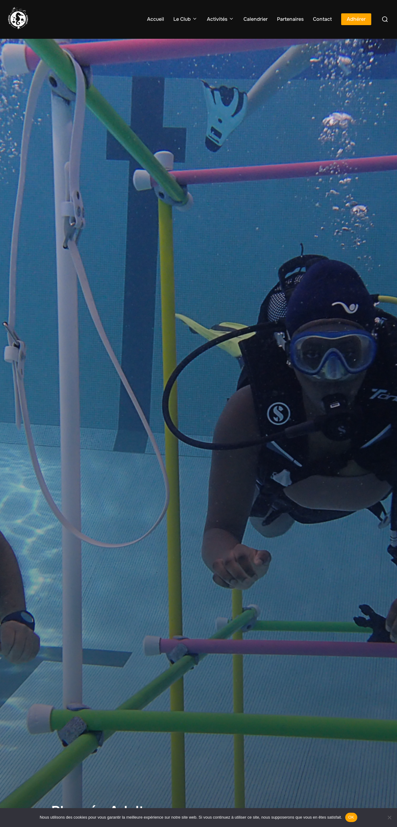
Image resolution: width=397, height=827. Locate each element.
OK (351, 817)
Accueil (155, 19)
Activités (220, 19)
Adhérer (356, 19)
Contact (322, 19)
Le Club (185, 19)
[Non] (389, 817)
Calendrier (255, 19)
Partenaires (290, 19)
